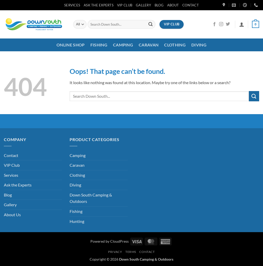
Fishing (98, 44)
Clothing (175, 44)
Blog (159, 5)
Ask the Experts (99, 5)
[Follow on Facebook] (214, 24)
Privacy (115, 252)
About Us (12, 214)
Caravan (148, 44)
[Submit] (150, 24)
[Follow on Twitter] (228, 24)
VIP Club (124, 5)
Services (72, 5)
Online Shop (71, 44)
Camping (123, 44)
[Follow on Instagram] (221, 24)
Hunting (77, 221)
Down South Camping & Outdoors (91, 198)
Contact (190, 5)
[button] (241, 24)
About (173, 5)
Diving (198, 44)
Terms (130, 252)
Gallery (143, 5)
